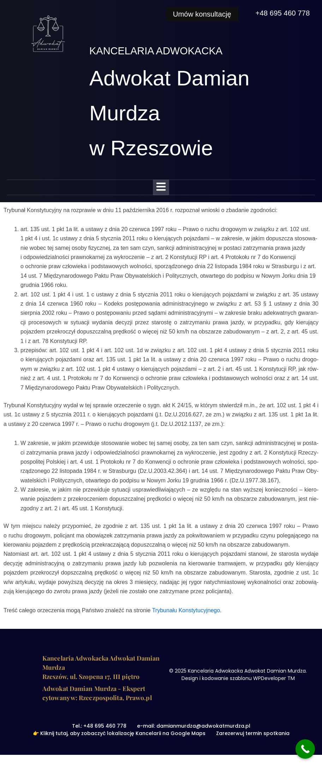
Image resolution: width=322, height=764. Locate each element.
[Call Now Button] (305, 749)
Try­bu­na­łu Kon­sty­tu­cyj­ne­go (186, 610)
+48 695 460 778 (282, 13)
